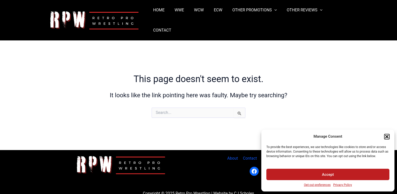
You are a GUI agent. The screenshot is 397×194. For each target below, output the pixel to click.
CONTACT (336, 14)
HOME (164, 14)
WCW (201, 14)
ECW (218, 14)
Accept (328, 174)
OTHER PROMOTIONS (253, 14)
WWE (183, 14)
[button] (386, 136)
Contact (250, 145)
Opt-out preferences (317, 185)
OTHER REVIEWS (301, 14)
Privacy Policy (342, 185)
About (233, 145)
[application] (272, 14)
